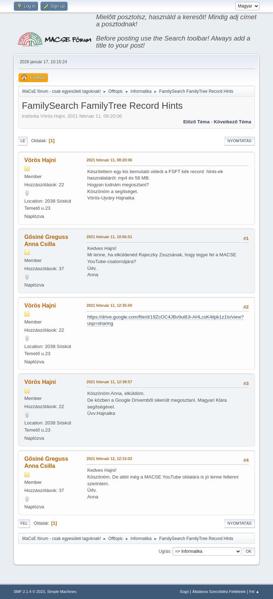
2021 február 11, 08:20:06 (109, 160)
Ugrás (164, 551)
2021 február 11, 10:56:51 (109, 237)
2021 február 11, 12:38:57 (109, 382)
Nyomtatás (240, 141)
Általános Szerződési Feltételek (219, 591)
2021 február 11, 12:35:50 (109, 305)
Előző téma (196, 121)
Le (22, 141)
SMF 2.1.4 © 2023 (29, 591)
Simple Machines (61, 591)
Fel (24, 523)
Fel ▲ (254, 591)
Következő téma (232, 121)
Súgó (184, 591)
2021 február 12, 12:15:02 (109, 458)
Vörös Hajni (40, 160)
